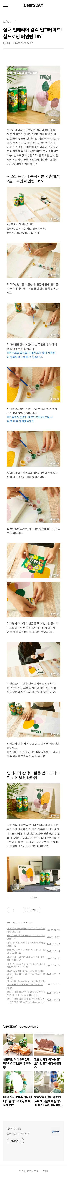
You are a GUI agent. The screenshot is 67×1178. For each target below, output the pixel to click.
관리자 (45, 1171)
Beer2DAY (33, 5)
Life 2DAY (11, 922)
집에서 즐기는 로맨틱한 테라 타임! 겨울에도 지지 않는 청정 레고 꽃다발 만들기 (26, 984)
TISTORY (34, 1171)
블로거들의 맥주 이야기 (18, 1133)
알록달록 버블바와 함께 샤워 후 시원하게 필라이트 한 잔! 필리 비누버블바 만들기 (26, 974)
